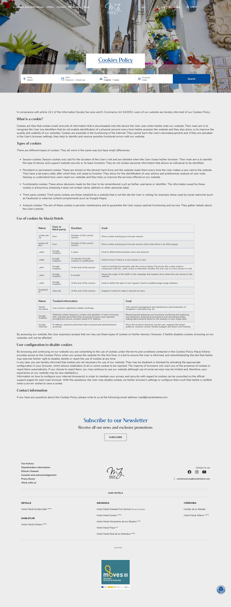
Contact (61, 7)
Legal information (118, 547)
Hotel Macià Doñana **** (34, 524)
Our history (27, 463)
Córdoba (190, 503)
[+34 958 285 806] (158, 7)
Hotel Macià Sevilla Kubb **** (36, 509)
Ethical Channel (30, 471)
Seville (26, 503)
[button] (118, 548)
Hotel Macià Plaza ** (107, 527)
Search (191, 78)
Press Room (28, 479)
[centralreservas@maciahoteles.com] (174, 478)
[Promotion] (149, 80)
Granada (103, 503)
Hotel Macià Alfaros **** (196, 515)
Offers (50, 7)
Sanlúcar (28, 518)
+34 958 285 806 (170, 7)
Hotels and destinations (30, 7)
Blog (86, 7)
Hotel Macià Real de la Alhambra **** (116, 534)
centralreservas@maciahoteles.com (193, 479)
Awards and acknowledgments (39, 475)
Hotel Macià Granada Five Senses (121, 509)
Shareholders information (35, 467)
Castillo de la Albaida (194, 509)
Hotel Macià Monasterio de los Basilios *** (118, 521)
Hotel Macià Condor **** (109, 515)
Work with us (28, 482)
